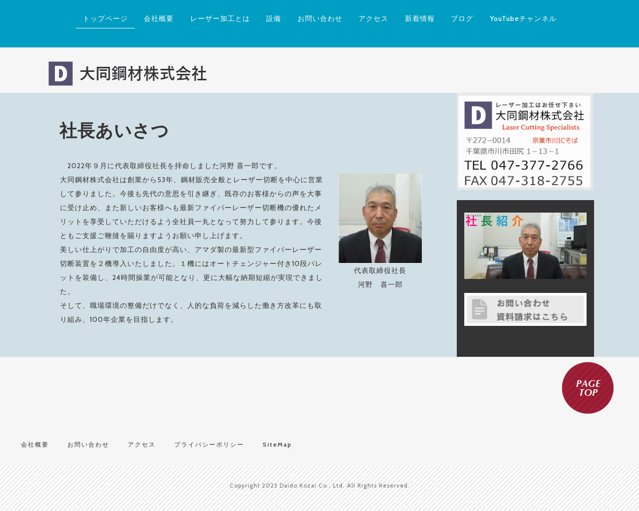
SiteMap (277, 444)
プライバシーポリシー (209, 444)
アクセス (373, 18)
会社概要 (159, 18)
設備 (273, 18)
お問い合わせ (320, 18)
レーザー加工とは (220, 18)
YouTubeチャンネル (523, 18)
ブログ (462, 18)
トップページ (105, 18)
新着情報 (420, 18)
